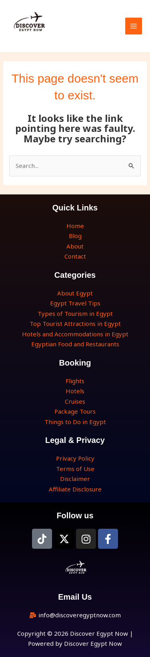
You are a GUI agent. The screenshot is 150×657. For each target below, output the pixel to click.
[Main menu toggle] (133, 26)
